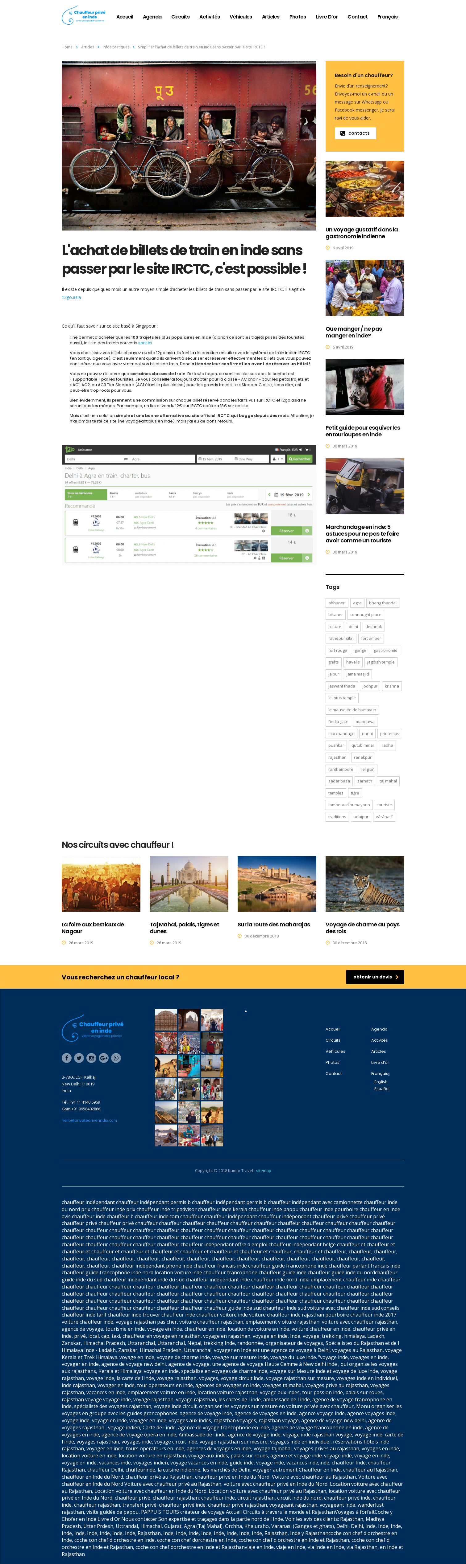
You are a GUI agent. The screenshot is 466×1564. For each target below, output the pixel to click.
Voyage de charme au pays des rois (363, 928)
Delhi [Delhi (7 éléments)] (353, 626)
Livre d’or (327, 16)
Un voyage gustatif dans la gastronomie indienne (362, 233)
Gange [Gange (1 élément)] (360, 650)
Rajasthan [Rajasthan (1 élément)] (337, 757)
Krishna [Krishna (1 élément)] (392, 686)
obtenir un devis (376, 977)
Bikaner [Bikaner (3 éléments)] (335, 614)
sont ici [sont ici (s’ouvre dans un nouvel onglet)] (145, 343)
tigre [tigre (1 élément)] (355, 793)
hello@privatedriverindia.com (89, 1120)
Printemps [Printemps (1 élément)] (389, 733)
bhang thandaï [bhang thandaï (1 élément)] (383, 603)
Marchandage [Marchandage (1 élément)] (341, 733)
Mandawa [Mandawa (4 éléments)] (365, 721)
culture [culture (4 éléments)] (334, 626)
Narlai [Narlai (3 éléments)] (367, 733)
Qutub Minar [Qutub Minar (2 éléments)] (363, 745)
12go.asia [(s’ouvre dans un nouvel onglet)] (71, 297)
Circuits (180, 16)
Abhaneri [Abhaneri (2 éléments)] (337, 603)
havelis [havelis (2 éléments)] (353, 662)
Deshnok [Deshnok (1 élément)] (373, 626)
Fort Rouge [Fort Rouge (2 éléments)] (337, 650)
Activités (209, 16)
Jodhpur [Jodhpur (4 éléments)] (370, 686)
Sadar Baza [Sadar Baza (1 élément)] (339, 781)
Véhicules (241, 16)
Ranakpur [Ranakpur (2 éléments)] (363, 757)
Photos (297, 16)
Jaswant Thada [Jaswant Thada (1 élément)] (341, 686)
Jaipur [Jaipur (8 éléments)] (333, 674)
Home (67, 47)
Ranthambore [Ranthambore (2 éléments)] (340, 769)
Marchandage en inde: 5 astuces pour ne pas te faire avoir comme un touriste (362, 533)
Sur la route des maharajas (274, 924)
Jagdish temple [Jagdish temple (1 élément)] (381, 662)
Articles (271, 16)
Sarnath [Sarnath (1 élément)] (364, 781)
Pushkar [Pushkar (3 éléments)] (336, 745)
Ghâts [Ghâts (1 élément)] (333, 662)
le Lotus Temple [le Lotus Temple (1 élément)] (342, 697)
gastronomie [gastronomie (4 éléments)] (385, 650)
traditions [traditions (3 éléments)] (337, 816)
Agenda (152, 16)
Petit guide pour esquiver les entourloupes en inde (363, 431)
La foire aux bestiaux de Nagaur (93, 928)
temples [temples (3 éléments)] (335, 793)
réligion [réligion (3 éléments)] (368, 769)
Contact (357, 16)
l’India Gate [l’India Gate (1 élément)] (338, 721)
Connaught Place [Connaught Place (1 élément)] (365, 614)
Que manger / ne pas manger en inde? (354, 332)
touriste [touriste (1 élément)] (384, 804)
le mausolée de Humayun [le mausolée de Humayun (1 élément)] (352, 710)
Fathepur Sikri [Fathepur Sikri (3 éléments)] (341, 638)
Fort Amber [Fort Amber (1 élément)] (371, 638)
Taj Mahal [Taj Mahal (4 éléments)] (388, 781)
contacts (355, 133)
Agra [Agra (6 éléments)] (357, 603)
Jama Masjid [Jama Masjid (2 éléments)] (358, 674)
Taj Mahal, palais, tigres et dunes (184, 928)
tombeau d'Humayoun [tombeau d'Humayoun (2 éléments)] (349, 804)
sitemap (263, 1170)
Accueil (124, 16)
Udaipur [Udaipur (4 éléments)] (361, 816)
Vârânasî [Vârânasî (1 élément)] (384, 816)
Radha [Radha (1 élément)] (387, 745)
